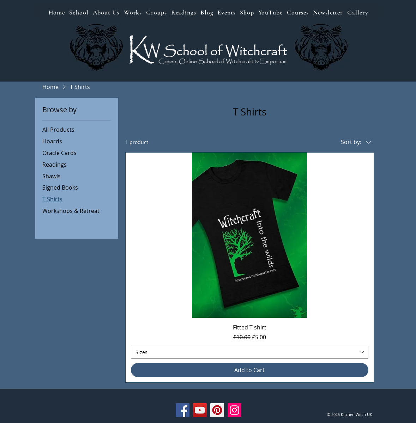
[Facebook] (182, 410)
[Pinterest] (217, 410)
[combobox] (249, 352)
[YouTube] (200, 410)
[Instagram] (234, 410)
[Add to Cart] (249, 370)
